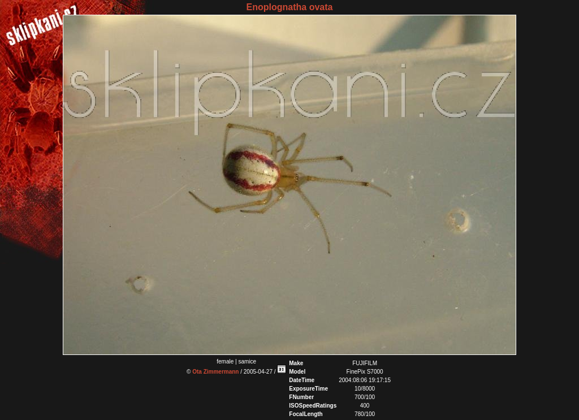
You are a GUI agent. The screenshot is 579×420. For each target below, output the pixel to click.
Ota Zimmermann (215, 372)
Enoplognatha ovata (290, 7)
